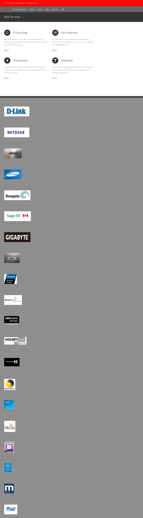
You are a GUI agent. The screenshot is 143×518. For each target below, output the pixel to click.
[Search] (63, 9)
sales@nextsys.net (32, 3)
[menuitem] (8, 9)
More (6, 50)
